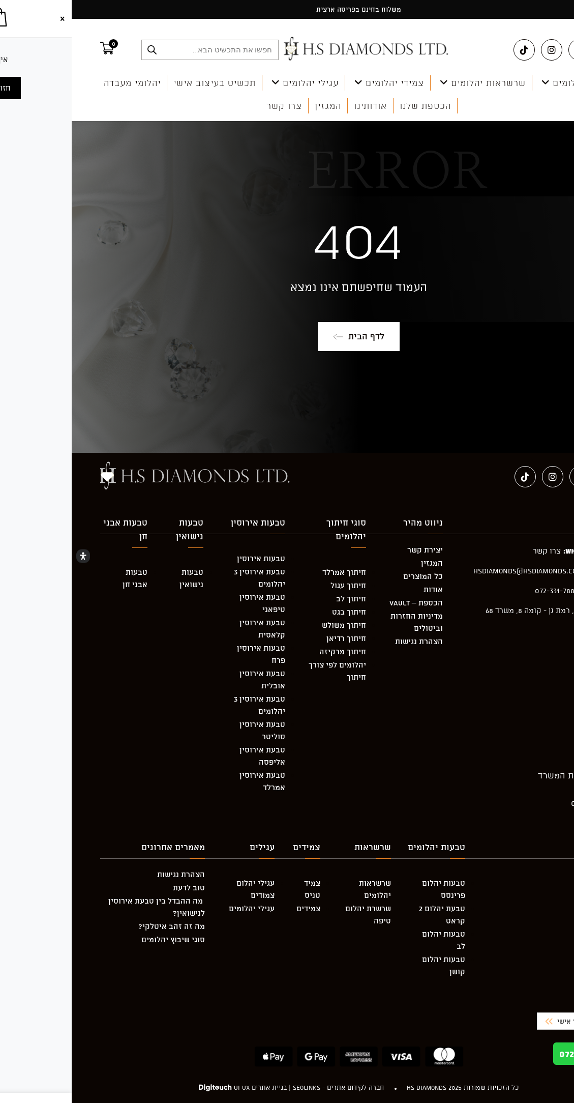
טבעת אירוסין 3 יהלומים (188, 577)
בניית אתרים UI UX (188, 1087)
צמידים (237, 908)
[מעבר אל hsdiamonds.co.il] (295, 49)
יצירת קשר (353, 549)
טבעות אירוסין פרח (189, 654)
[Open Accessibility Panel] (11, 556)
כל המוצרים (351, 576)
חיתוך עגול (276, 585)
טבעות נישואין (120, 578)
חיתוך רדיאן (274, 638)
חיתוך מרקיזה (271, 651)
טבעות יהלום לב (372, 940)
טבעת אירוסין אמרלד (191, 781)
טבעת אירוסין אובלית (191, 679)
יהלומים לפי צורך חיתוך (265, 670)
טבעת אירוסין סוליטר (191, 730)
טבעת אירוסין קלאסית (191, 628)
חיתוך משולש (272, 625)
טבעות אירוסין (189, 558)
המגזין (360, 563)
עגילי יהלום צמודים (184, 889)
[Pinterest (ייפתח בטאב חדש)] (507, 50)
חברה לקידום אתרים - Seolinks (267, 1087)
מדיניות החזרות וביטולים (345, 622)
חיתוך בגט (277, 611)
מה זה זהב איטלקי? (100, 926)
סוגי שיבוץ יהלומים (101, 939)
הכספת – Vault (344, 602)
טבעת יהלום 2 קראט (370, 914)
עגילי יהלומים (180, 908)
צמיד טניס (240, 889)
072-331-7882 (523, 1053)
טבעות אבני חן (63, 578)
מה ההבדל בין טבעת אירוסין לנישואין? (85, 906)
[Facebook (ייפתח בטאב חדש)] (535, 50)
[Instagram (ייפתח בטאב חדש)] (480, 50)
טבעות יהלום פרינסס (372, 889)
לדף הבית (287, 336)
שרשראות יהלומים (303, 889)
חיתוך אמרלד (272, 572)
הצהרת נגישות (347, 641)
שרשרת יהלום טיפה (296, 914)
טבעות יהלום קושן (372, 965)
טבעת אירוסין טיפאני (191, 603)
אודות (361, 589)
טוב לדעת (117, 887)
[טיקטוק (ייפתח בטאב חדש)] (452, 50)
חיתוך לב (279, 598)
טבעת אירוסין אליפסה (191, 755)
